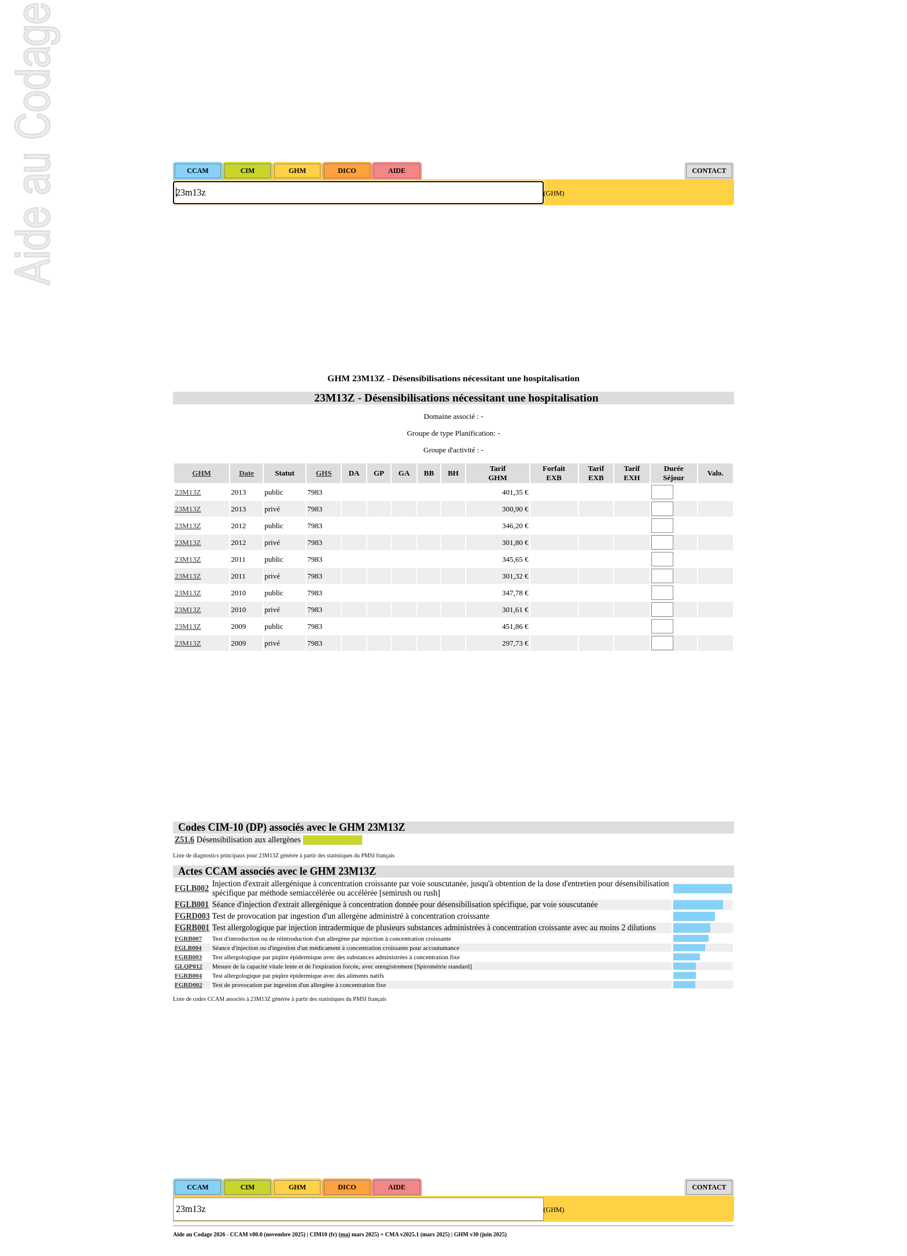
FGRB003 (188, 956)
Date (246, 473)
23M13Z (188, 492)
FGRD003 (192, 916)
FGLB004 (188, 947)
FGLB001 (192, 904)
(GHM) (554, 193)
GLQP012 (188, 966)
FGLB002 (192, 888)
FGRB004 (188, 975)
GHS (323, 473)
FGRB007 (188, 938)
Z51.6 (184, 839)
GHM (201, 473)
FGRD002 (188, 984)
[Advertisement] (453, 81)
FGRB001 (192, 927)
